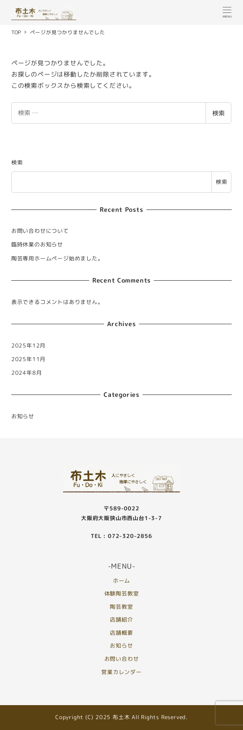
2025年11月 (28, 359)
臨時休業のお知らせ (37, 244)
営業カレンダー (121, 672)
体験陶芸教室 (121, 593)
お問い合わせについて (40, 231)
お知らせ (22, 416)
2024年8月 (26, 373)
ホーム (121, 581)
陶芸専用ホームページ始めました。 (57, 258)
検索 (218, 113)
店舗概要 (121, 633)
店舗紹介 (121, 619)
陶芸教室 (121, 607)
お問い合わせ (121, 659)
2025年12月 (28, 345)
